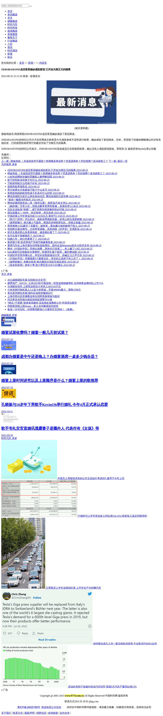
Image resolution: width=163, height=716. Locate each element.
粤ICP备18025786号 (28, 707)
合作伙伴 (65, 713)
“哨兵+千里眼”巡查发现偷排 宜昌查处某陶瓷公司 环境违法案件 (42, 302)
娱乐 (9, 57)
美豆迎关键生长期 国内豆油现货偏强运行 (30, 293)
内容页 (43, 63)
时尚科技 (12, 27)
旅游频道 (12, 31)
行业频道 (12, 40)
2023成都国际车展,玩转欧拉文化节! (26, 280)
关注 (9, 18)
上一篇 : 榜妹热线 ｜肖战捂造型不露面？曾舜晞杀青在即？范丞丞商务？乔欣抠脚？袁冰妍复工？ (54, 161)
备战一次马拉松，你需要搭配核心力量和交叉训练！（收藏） (41, 309)
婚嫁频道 (12, 21)
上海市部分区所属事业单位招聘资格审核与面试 (33, 296)
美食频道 (12, 34)
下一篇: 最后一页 (118, 161)
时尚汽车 (12, 24)
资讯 (9, 47)
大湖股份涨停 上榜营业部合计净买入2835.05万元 (34, 286)
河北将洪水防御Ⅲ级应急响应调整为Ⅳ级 (29, 299)
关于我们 (6, 713)
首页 (9, 11)
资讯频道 (12, 14)
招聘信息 (41, 713)
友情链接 (53, 713)
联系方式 (18, 713)
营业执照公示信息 (51, 707)
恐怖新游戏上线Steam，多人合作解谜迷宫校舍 (32, 306)
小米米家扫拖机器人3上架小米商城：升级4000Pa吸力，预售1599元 (44, 289)
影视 (9, 54)
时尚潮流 (12, 50)
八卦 (9, 44)
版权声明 (29, 713)
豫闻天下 (12, 37)
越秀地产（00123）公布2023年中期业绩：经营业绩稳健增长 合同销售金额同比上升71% (55, 283)
